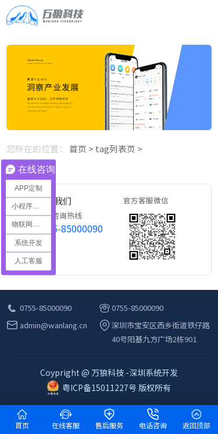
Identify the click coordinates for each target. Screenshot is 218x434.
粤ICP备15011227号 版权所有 (108, 387)
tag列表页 (115, 148)
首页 (78, 148)
